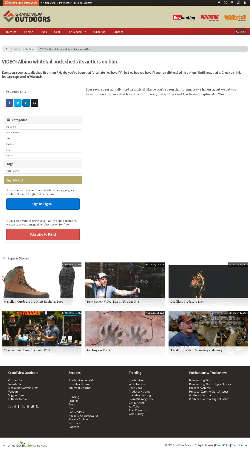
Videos (17, 49)
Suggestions (16, 395)
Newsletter (15, 384)
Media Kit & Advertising (23, 388)
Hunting (11, 32)
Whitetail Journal (80, 388)
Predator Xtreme (79, 384)
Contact (118, 32)
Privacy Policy (222, 445)
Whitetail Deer (13, 132)
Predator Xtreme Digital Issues (209, 391)
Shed (8, 138)
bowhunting (136, 380)
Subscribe (99, 32)
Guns (44, 32)
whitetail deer (138, 384)
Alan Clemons (137, 410)
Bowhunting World (81, 380)
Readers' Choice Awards (83, 415)
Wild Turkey (136, 414)
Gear (57, 32)
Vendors (13, 391)
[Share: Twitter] (17, 103)
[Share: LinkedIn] (26, 103)
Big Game (30, 49)
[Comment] (34, 103)
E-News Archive (18, 399)
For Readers (75, 32)
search (241, 31)
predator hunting (140, 395)
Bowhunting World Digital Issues (210, 384)
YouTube (134, 406)
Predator (10, 144)
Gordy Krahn (137, 403)
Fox (8, 149)
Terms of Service (239, 445)
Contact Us (15, 380)
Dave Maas (135, 388)
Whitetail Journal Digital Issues (209, 399)
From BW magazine (141, 399)
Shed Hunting (12, 170)
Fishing (28, 32)
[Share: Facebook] (9, 103)
